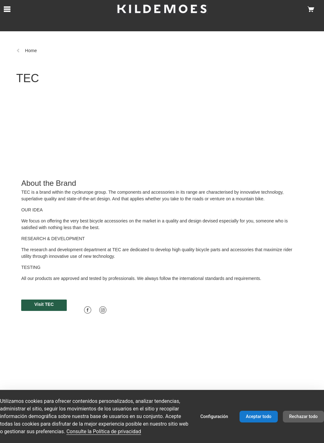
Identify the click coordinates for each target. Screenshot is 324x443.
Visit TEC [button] (44, 304)
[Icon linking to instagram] (103, 309)
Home (26, 50)
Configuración (214, 416)
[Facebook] (88, 310)
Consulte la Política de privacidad (103, 431)
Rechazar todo (303, 416)
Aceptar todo (258, 416)
